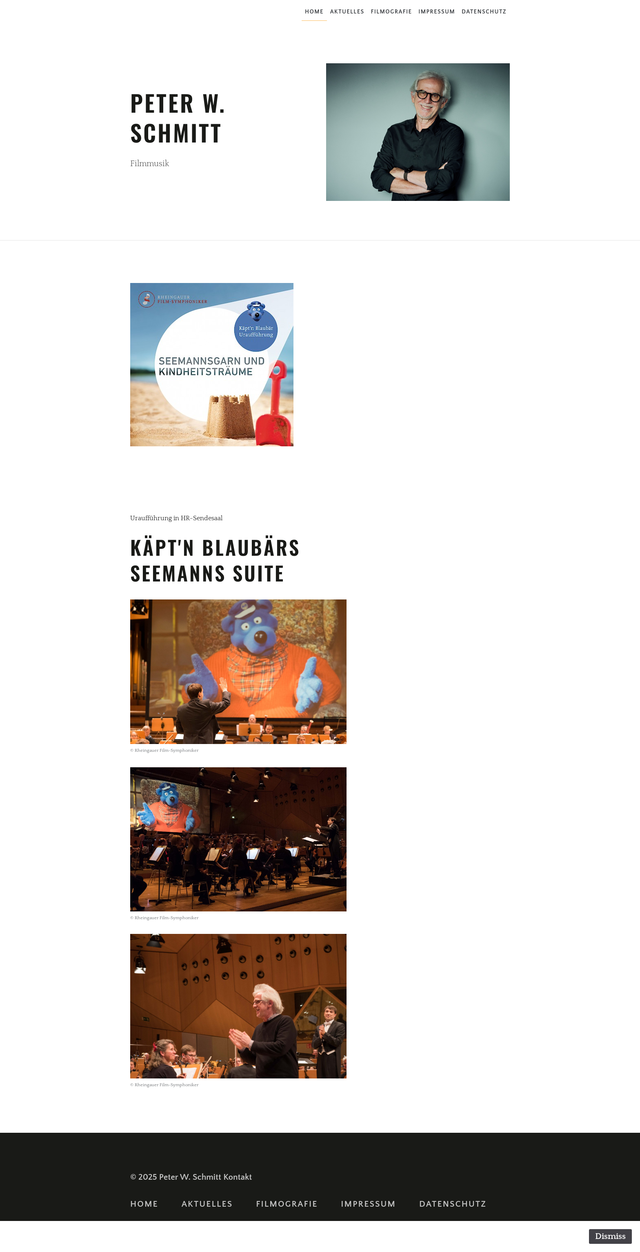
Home (314, 12)
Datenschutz (484, 12)
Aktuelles (347, 12)
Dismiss (610, 1236)
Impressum (436, 12)
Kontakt (237, 1177)
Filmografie (391, 12)
